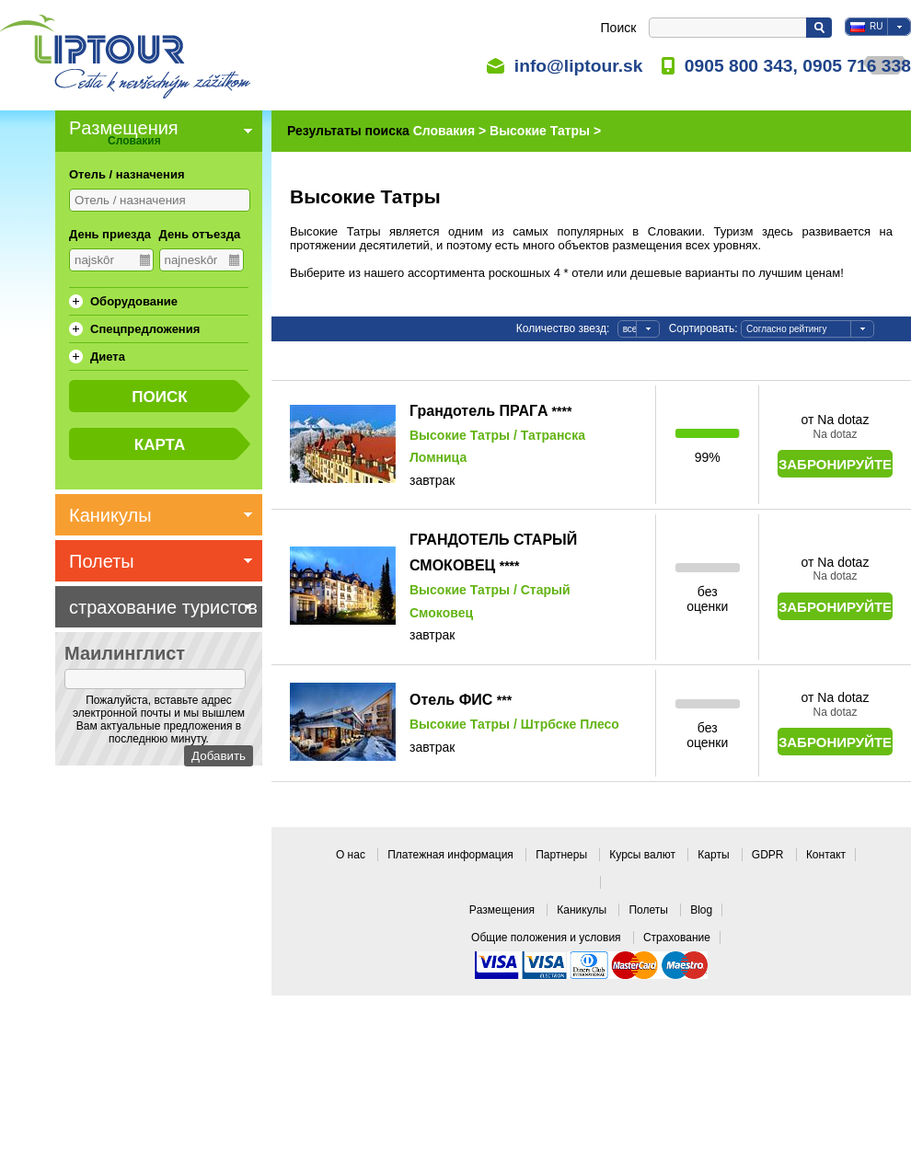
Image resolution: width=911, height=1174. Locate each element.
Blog (701, 910)
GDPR (769, 854)
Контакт (826, 854)
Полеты (649, 910)
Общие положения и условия (547, 937)
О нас (352, 854)
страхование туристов (163, 607)
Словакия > (451, 130)
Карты (715, 854)
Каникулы (583, 910)
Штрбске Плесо (570, 724)
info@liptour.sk (578, 65)
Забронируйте (835, 464)
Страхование (676, 937)
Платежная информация (451, 854)
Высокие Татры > (545, 130)
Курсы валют (643, 854)
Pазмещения (503, 910)
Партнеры (563, 854)
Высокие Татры (459, 435)
